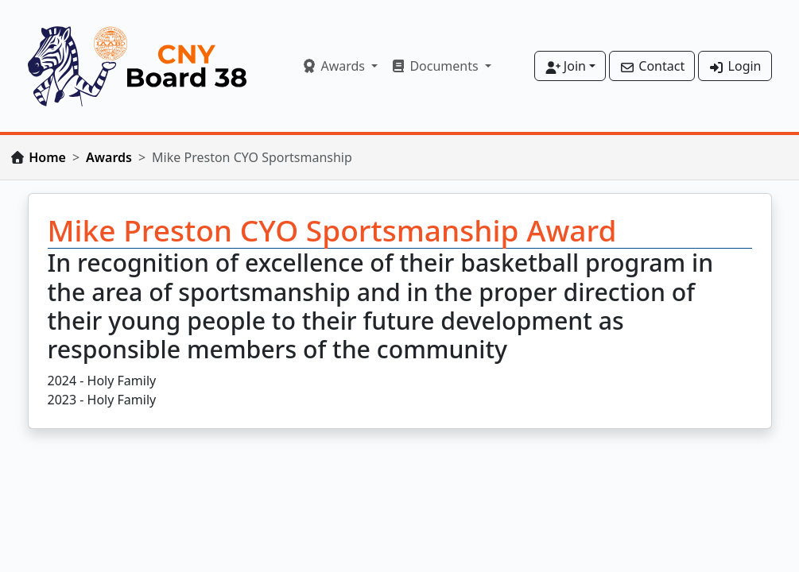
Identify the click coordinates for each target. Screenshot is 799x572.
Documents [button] (436, 66)
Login (734, 66)
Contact (652, 66)
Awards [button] (334, 66)
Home (47, 157)
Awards (109, 157)
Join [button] (565, 66)
